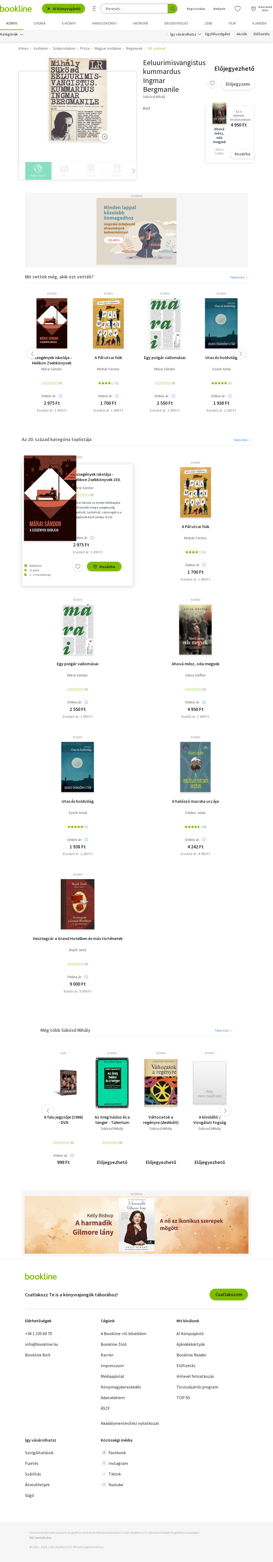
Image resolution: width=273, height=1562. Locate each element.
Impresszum (112, 1365)
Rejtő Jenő (77, 950)
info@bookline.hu (41, 1344)
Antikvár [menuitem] (140, 23)
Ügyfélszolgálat (217, 34)
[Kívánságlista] (237, 8)
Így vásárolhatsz (183, 34)
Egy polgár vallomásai (165, 357)
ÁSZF (105, 1408)
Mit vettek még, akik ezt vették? (59, 277)
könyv (52, 294)
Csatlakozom (228, 1294)
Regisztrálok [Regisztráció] (196, 9)
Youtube (112, 1484)
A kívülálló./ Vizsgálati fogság (209, 1119)
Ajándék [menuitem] (259, 23)
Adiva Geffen (195, 675)
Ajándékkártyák (190, 1344)
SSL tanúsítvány (40, 1538)
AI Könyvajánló (63, 8)
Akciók (241, 34)
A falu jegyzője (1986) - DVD (63, 1119)
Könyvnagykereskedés (121, 1387)
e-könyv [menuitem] (69, 23)
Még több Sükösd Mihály (65, 1030)
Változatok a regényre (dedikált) (161, 1119)
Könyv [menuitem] (11, 23)
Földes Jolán (195, 812)
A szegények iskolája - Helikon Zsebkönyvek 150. (51, 360)
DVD (63, 1053)
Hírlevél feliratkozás (195, 1376)
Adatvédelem (113, 1397)
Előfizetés (262, 34)
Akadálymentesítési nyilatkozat (130, 1423)
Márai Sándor (51, 369)
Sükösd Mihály (112, 1128)
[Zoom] (105, 137)
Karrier (107, 1355)
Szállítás (33, 1474)
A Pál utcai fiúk (108, 357)
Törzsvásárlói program (197, 1387)
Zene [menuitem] (208, 23)
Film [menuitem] (232, 23)
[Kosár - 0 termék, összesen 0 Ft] (261, 8)
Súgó (29, 1495)
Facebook (113, 1452)
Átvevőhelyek (37, 1484)
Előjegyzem (238, 84)
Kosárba (242, 153)
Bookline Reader (191, 1355)
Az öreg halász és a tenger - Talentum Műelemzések (112, 1119)
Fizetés (31, 1463)
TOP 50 (183, 1397)
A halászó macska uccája (195, 801)
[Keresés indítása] (172, 8)
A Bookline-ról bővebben (123, 1333)
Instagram (114, 1463)
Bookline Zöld (113, 1344)
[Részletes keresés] (94, 8)
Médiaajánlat (113, 1376)
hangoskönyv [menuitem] (104, 23)
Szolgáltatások (39, 1452)
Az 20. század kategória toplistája (56, 439)
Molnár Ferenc (108, 369)
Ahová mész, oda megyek (195, 663)
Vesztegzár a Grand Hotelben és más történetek (78, 938)
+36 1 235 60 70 (38, 1333)
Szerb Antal (221, 369)
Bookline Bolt (38, 1355)
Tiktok (111, 1474)
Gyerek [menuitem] (40, 23)
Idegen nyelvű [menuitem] (176, 23)
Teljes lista (239, 277)
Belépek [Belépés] (219, 9)
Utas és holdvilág (221, 357)
